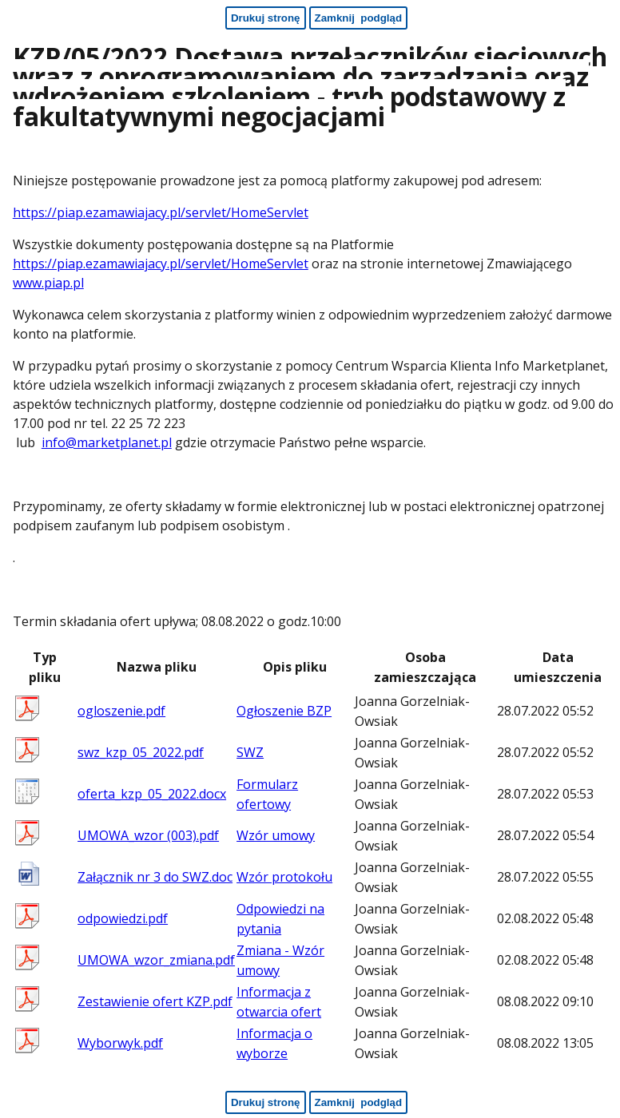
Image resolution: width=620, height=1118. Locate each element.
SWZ (250, 752)
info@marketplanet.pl (107, 442)
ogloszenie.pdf (121, 711)
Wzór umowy (275, 835)
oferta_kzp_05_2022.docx (152, 794)
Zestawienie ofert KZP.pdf (155, 1001)
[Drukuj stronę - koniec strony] (265, 1102)
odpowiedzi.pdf (123, 918)
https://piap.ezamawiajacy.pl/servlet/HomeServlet (160, 212)
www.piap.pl (48, 282)
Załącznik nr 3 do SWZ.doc (155, 877)
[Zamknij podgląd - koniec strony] (358, 1102)
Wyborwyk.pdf (120, 1043)
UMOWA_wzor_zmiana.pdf (156, 960)
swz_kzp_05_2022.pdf (141, 752)
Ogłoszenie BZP (284, 711)
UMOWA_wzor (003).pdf (148, 835)
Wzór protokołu (284, 877)
